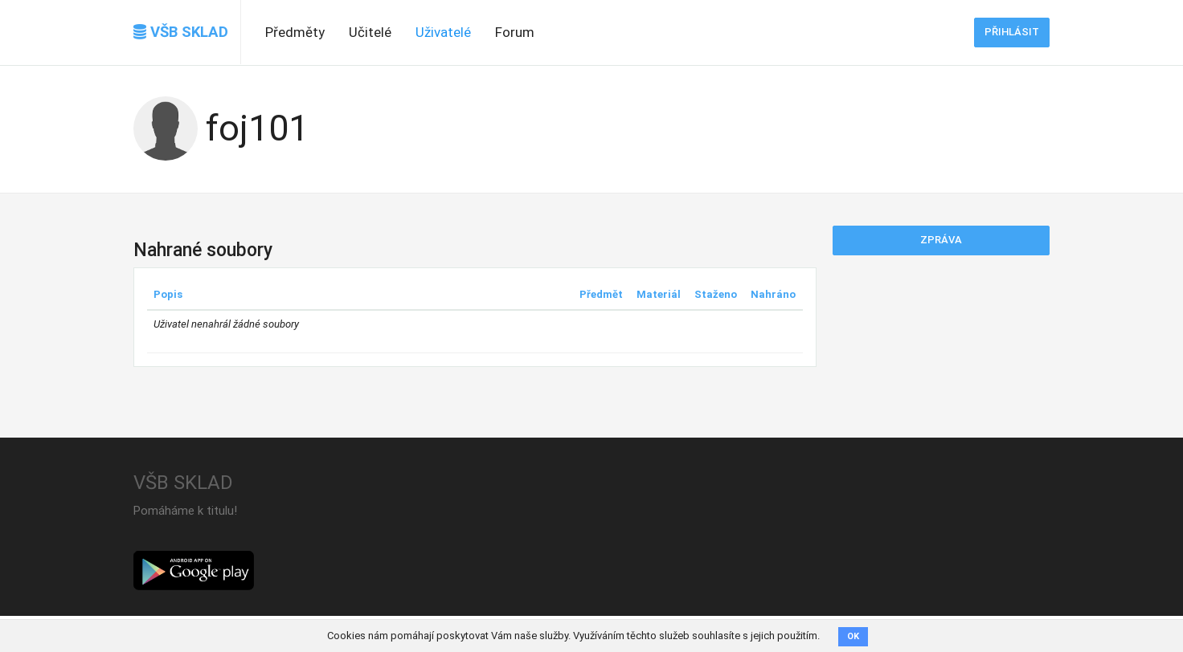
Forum (514, 32)
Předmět (601, 294)
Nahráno (773, 294)
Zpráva (941, 240)
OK (853, 636)
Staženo (715, 294)
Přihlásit (1011, 32)
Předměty (295, 32)
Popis (168, 294)
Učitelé (370, 32)
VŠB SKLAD (180, 32)
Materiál (659, 294)
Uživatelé (443, 32)
